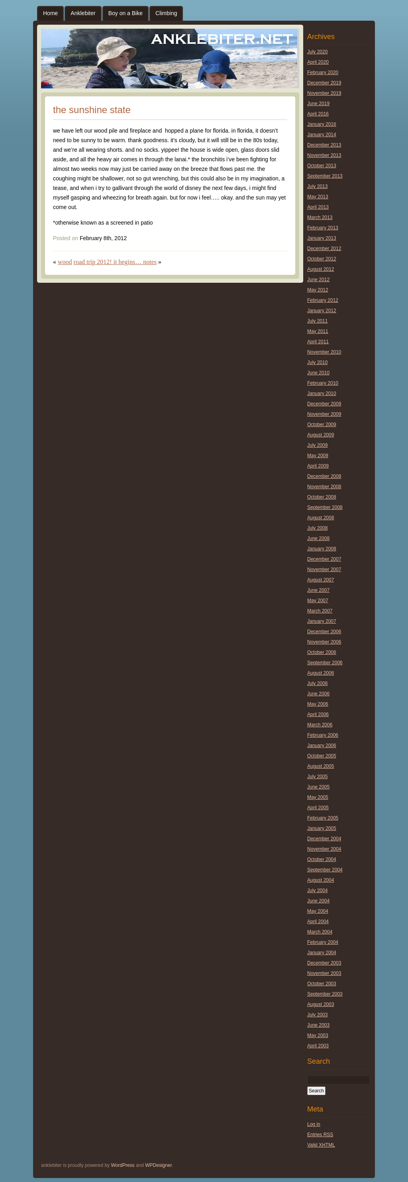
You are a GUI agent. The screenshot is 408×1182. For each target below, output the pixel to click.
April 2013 (318, 207)
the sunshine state (92, 109)
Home (50, 13)
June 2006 (318, 694)
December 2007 (324, 559)
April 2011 (318, 341)
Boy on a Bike (125, 13)
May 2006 (317, 704)
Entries (320, 1134)
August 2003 (320, 1004)
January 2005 (321, 828)
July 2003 (317, 1015)
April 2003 (318, 1046)
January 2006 (321, 745)
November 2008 (324, 486)
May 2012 (317, 290)
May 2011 (317, 331)
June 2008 (318, 538)
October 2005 (321, 756)
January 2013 (321, 238)
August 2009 (320, 435)
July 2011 (317, 321)
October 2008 (321, 497)
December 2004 (324, 838)
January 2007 (321, 621)
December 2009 (324, 404)
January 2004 (321, 952)
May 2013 (317, 197)
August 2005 (320, 766)
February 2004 (322, 942)
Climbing (166, 13)
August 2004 (320, 880)
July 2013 (317, 186)
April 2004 (318, 921)
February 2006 (322, 735)
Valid (321, 1145)
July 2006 (317, 683)
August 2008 (320, 518)
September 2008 (325, 507)
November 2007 (324, 569)
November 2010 (324, 352)
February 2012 (322, 300)
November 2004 (324, 849)
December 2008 (324, 476)
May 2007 (317, 600)
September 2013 (325, 176)
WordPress (122, 1165)
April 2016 (318, 114)
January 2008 (321, 549)
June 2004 (318, 901)
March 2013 (319, 217)
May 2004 (317, 911)
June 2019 (318, 103)
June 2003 (318, 1025)
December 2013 (324, 145)
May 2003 (317, 1035)
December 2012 (324, 248)
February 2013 (322, 228)
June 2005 (318, 787)
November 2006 (324, 642)
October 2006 (321, 652)
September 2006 (325, 662)
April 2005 (318, 807)
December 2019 (324, 83)
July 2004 (317, 890)
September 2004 (325, 870)
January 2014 (321, 134)
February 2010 (322, 383)
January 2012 (321, 310)
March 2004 (319, 932)
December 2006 (324, 631)
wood (65, 261)
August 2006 (320, 673)
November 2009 (324, 414)
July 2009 (317, 445)
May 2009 (317, 455)
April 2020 (318, 62)
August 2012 (320, 269)
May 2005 (317, 797)
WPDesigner (158, 1165)
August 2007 (320, 580)
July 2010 (317, 362)
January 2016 (321, 124)
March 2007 (319, 611)
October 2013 (321, 165)
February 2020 (322, 72)
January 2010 (321, 393)
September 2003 (325, 994)
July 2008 (317, 528)
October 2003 (321, 983)
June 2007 (318, 590)
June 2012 (318, 279)
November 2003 (324, 973)
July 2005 (317, 776)
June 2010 (318, 373)
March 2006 (319, 725)
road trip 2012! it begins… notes (115, 261)
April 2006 (318, 714)
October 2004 (321, 859)
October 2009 (321, 424)
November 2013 (324, 155)
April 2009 (318, 466)
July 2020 (317, 52)
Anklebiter (83, 13)
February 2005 (322, 818)
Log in (313, 1124)
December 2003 (324, 963)
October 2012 (321, 259)
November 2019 (324, 93)
